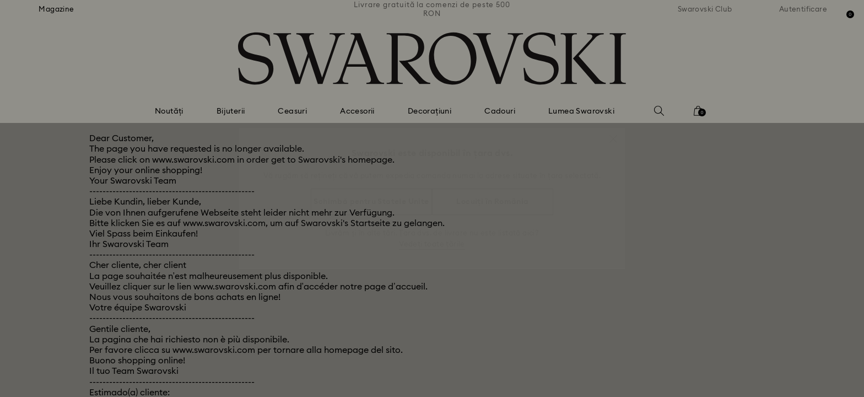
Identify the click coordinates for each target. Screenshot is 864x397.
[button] (613, 133)
